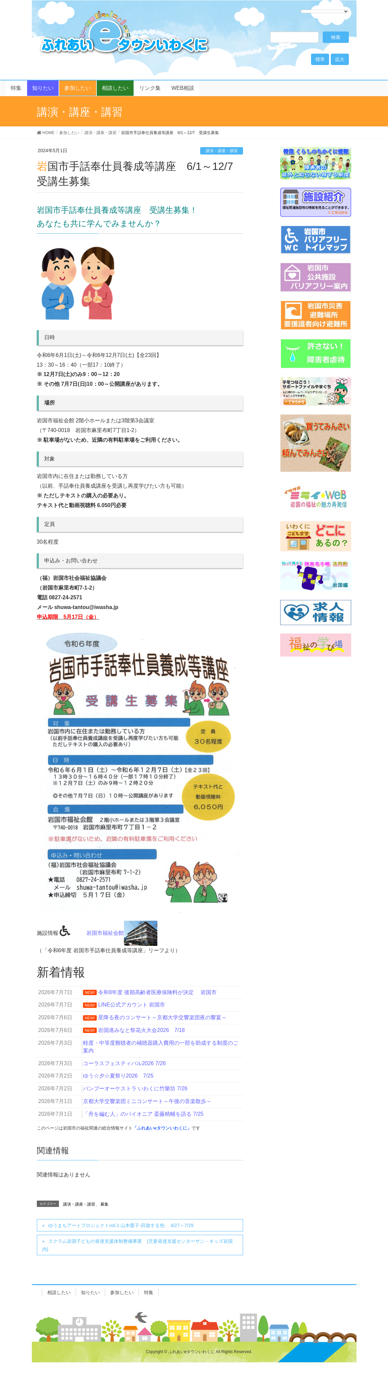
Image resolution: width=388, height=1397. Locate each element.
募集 (104, 1204)
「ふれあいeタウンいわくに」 (162, 1128)
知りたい (90, 1292)
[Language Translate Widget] (325, 11)
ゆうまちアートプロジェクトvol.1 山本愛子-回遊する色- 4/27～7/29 (120, 1225)
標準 (320, 59)
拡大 (339, 59)
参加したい (122, 1292)
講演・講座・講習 (222, 150)
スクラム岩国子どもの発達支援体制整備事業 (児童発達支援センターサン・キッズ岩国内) (137, 1245)
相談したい (59, 1292)
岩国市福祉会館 (121, 933)
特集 (148, 1292)
